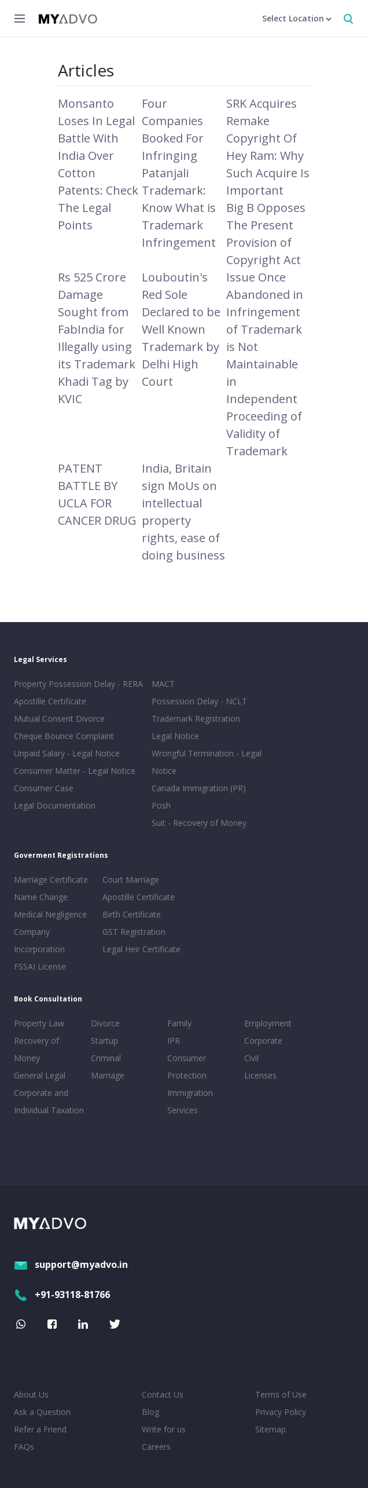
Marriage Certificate (51, 879)
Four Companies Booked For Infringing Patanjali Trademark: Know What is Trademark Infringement (179, 173)
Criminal (106, 1057)
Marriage (107, 1075)
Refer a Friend (40, 1429)
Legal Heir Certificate (141, 949)
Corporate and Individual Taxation (49, 1101)
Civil (251, 1057)
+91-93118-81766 (62, 1294)
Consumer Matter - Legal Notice (74, 770)
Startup (104, 1040)
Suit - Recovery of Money (199, 822)
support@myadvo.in (71, 1264)
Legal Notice (175, 735)
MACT (163, 683)
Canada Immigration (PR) (199, 788)
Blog (150, 1411)
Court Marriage (130, 879)
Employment (268, 1023)
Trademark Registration (196, 718)
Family (179, 1023)
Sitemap (270, 1429)
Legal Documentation (54, 805)
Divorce (105, 1023)
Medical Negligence (50, 914)
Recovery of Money (36, 1049)
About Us (31, 1394)
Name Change (41, 896)
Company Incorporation (39, 940)
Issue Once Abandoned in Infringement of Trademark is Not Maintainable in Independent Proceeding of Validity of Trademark (264, 364)
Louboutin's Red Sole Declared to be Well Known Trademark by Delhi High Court (181, 329)
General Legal (39, 1075)
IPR (173, 1040)
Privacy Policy (280, 1411)
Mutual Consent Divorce (59, 718)
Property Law (39, 1023)
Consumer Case (43, 788)
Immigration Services (190, 1101)
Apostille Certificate (50, 701)
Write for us (164, 1429)
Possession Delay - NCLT (199, 701)
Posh (161, 805)
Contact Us (162, 1394)
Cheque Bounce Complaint (64, 735)
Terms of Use (281, 1394)
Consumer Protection (187, 1066)
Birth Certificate (131, 914)
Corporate (263, 1040)
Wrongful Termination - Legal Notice (207, 762)
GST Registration (133, 931)
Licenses (260, 1075)
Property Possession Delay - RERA (78, 683)
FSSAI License (40, 966)
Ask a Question (42, 1411)
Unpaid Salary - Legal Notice (67, 753)
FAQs (24, 1446)
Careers (156, 1446)
